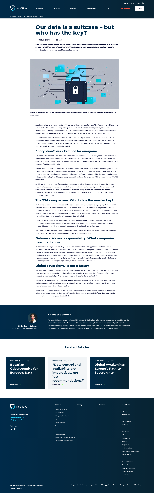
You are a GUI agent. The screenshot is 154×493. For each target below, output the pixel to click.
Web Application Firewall (62, 416)
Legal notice (94, 485)
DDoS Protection (59, 412)
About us (124, 411)
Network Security (60, 434)
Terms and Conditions (135, 485)
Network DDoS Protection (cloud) (64, 440)
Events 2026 (125, 424)
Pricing (57, 8)
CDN (56, 419)
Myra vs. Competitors (128, 465)
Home (12, 16)
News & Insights (126, 421)
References (125, 435)
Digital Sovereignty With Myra (130, 451)
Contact (126, 3)
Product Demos (126, 454)
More (56, 426)
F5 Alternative (126, 475)
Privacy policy (105, 485)
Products (39, 8)
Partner (73, 8)
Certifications (126, 438)
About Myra (91, 8)
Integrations (125, 444)
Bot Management (60, 422)
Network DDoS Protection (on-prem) (65, 437)
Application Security (61, 409)
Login (138, 3)
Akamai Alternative (127, 471)
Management (126, 414)
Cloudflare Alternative (128, 468)
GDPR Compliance (127, 448)
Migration (124, 441)
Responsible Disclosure (79, 485)
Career (133, 3)
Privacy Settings (119, 485)
